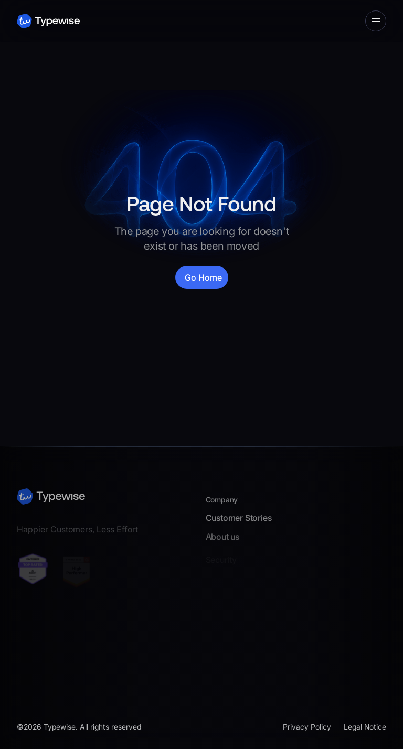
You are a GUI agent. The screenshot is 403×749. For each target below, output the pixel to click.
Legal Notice (365, 726)
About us (222, 539)
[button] (375, 20)
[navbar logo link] (48, 21)
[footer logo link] (51, 495)
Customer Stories (239, 520)
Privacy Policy (307, 726)
